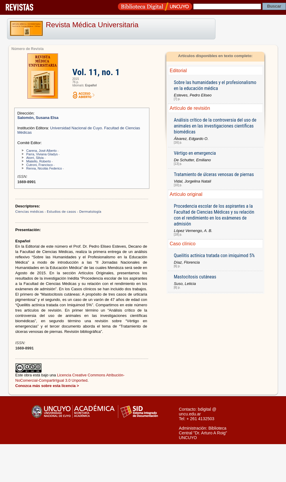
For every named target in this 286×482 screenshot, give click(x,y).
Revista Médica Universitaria (92, 25)
